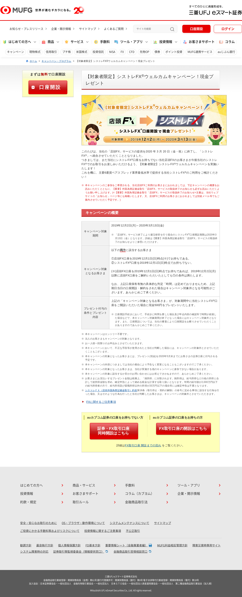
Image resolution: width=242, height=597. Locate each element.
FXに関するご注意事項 (101, 401)
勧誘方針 (25, 545)
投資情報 (162, 42)
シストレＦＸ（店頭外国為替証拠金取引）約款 (111, 390)
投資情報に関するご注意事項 (102, 530)
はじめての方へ (16, 42)
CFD (132, 51)
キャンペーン (15, 51)
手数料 (102, 42)
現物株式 (35, 51)
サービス (73, 42)
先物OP (144, 51)
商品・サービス (84, 485)
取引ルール (81, 502)
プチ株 (66, 51)
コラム (227, 42)
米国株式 (81, 51)
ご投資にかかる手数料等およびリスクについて (49, 530)
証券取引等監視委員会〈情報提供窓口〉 (78, 551)
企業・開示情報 (61, 28)
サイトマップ (87, 28)
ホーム (33, 61)
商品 (47, 42)
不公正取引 (133, 530)
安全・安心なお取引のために (38, 523)
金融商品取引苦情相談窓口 (130, 551)
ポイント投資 (173, 51)
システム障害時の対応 (34, 551)
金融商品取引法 (136, 502)
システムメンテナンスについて (129, 523)
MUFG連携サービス (200, 51)
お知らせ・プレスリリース (26, 28)
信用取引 (51, 51)
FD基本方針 (93, 545)
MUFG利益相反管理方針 (172, 545)
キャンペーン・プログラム (56, 61)
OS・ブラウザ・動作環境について (83, 523)
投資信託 (98, 51)
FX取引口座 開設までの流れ (143, 445)
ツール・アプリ (128, 42)
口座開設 (196, 28)
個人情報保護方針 (69, 545)
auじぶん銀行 (226, 51)
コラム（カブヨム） (139, 493)
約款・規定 (28, 502)
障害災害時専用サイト (206, 545)
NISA (112, 51)
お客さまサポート (198, 42)
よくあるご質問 (114, 28)
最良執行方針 (44, 545)
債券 (157, 51)
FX (122, 51)
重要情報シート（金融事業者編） (126, 545)
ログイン (227, 28)
